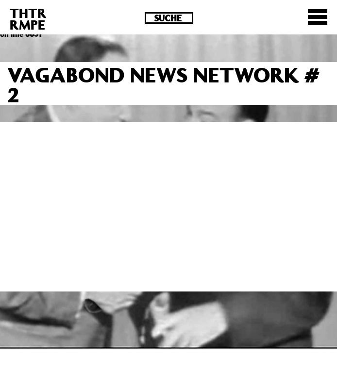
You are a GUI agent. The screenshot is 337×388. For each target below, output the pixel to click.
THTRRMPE (28, 18)
